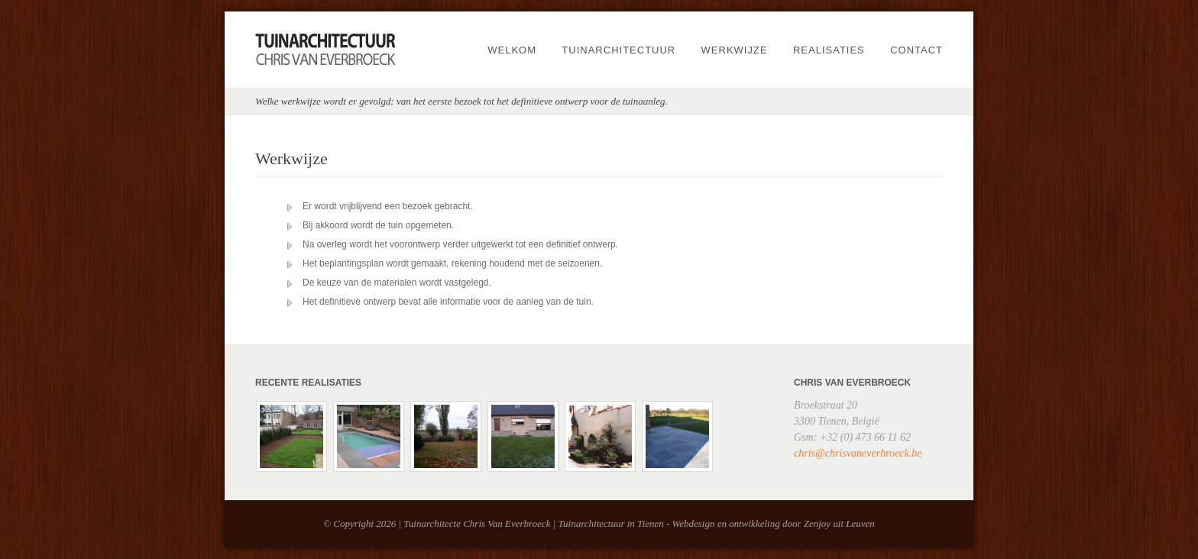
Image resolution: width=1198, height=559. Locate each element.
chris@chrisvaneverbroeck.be (857, 453)
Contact (916, 50)
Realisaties (829, 50)
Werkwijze (734, 50)
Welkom (511, 50)
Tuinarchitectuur (618, 50)
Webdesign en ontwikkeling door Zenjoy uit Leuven (773, 523)
